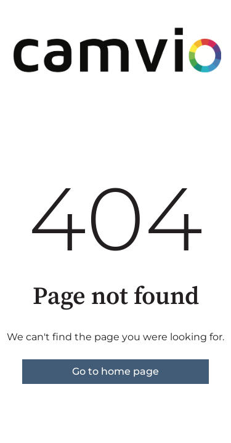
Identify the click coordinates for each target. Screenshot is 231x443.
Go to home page (115, 371)
